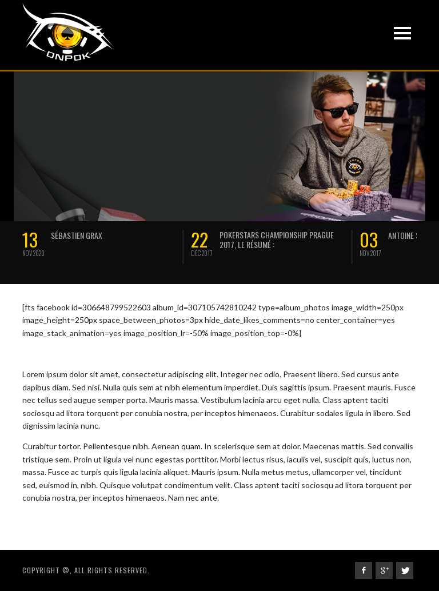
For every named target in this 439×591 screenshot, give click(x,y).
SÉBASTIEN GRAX (76, 235)
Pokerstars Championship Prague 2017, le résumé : (277, 239)
